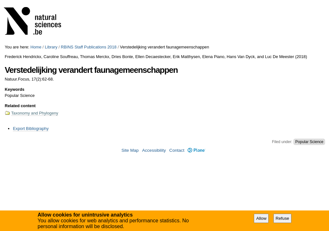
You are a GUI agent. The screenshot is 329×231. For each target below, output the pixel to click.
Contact (176, 150)
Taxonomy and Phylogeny (34, 113)
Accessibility (154, 150)
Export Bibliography (31, 128)
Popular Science (309, 142)
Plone (196, 150)
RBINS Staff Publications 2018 (88, 47)
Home (36, 47)
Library (51, 47)
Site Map (130, 150)
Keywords (14, 89)
